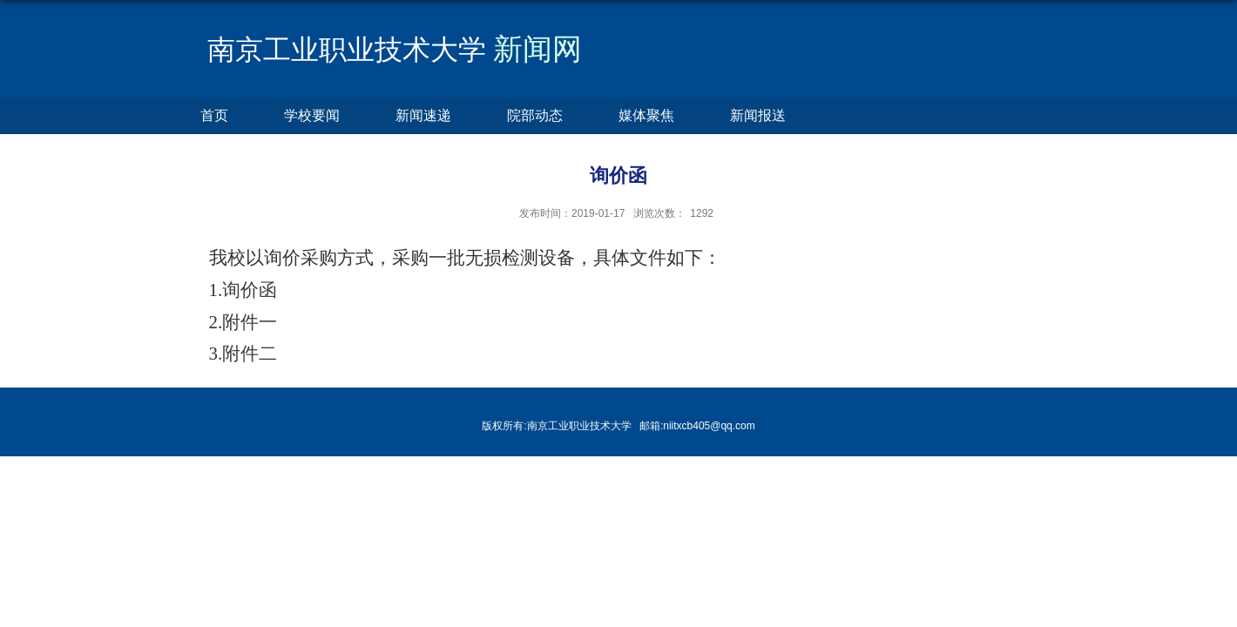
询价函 (249, 290)
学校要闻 (312, 115)
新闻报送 (758, 115)
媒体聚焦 (646, 115)
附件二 (249, 353)
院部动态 (535, 115)
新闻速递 (423, 115)
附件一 (249, 322)
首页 (214, 115)
